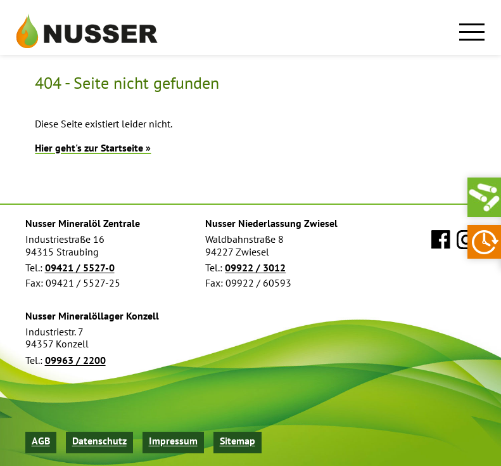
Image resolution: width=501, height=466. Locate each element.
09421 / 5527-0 (80, 268)
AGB (41, 441)
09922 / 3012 (255, 268)
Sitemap (237, 441)
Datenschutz (99, 441)
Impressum (173, 441)
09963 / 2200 (75, 360)
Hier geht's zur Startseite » (93, 147)
